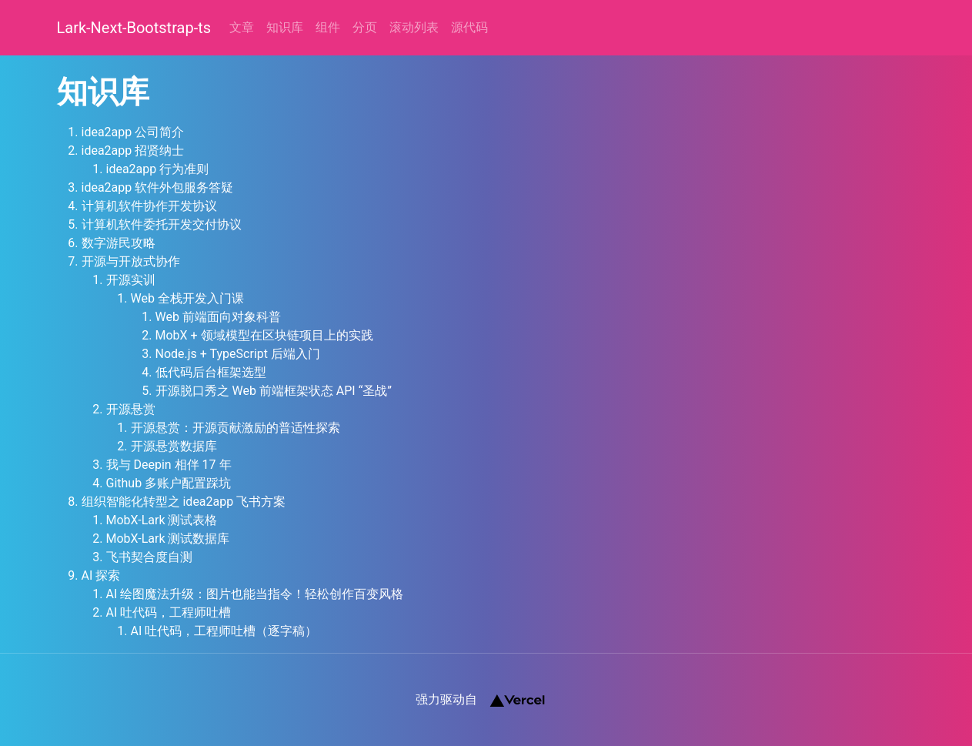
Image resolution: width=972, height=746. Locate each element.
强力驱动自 (480, 700)
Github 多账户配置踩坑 (169, 483)
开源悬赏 (130, 409)
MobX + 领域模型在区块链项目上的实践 (264, 335)
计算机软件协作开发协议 (149, 206)
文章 (241, 27)
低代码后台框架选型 (210, 372)
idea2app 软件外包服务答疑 (158, 187)
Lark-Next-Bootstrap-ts (134, 27)
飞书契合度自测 (149, 557)
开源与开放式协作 (131, 261)
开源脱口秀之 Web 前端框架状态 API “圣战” (273, 390)
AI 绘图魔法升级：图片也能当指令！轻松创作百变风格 (255, 594)
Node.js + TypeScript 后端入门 (237, 353)
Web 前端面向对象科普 (218, 316)
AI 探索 (101, 575)
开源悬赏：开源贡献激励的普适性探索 (235, 427)
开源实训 (130, 280)
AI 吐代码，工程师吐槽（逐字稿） (224, 631)
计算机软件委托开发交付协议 (162, 224)
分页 (364, 27)
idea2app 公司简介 (133, 132)
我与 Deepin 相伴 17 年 (169, 464)
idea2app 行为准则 (157, 169)
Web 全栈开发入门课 (187, 298)
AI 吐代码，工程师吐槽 (169, 612)
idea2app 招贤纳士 (133, 150)
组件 (328, 27)
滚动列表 (414, 27)
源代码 (469, 27)
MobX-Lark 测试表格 (162, 520)
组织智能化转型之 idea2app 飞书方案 (184, 501)
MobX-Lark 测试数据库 (168, 538)
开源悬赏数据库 (174, 446)
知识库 (284, 27)
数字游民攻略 (118, 243)
